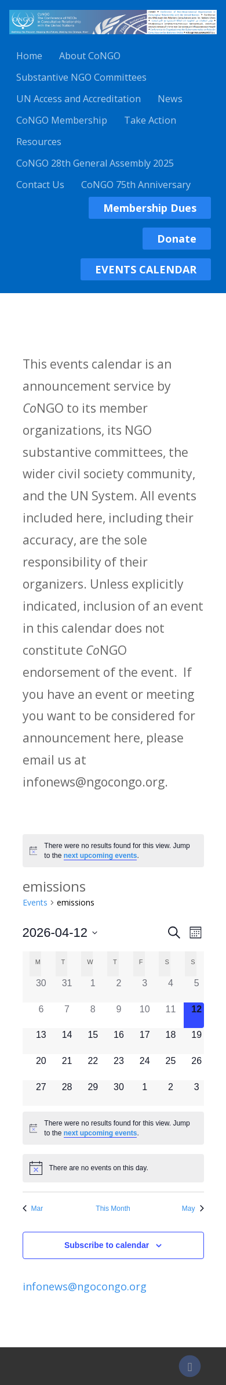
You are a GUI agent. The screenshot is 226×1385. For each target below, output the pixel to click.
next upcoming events (100, 856)
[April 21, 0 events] (67, 1067)
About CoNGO (90, 55)
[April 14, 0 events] (67, 1041)
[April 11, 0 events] (171, 1015)
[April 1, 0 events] (93, 989)
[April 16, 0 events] (119, 1041)
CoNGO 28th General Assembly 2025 (95, 163)
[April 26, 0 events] (197, 1067)
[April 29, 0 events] (93, 1093)
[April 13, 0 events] (41, 1041)
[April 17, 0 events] (145, 1041)
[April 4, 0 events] (171, 989)
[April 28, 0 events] (67, 1093)
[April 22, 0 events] (93, 1067)
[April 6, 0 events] (41, 1015)
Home (29, 55)
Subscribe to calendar (106, 1245)
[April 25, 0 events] (171, 1067)
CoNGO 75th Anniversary (136, 184)
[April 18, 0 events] (171, 1041)
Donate (176, 239)
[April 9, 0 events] (119, 1015)
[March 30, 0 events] (41, 989)
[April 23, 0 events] (119, 1067)
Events (35, 902)
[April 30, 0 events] (119, 1093)
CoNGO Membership (61, 120)
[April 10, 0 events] (145, 1015)
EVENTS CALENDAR (145, 269)
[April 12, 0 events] (197, 1015)
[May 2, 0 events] (171, 1093)
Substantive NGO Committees (81, 77)
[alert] (113, 850)
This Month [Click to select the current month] (113, 1208)
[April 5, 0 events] (197, 989)
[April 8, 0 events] (93, 1015)
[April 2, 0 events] (119, 989)
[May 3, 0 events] (197, 1093)
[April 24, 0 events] (145, 1067)
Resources (38, 141)
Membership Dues (149, 208)
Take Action (150, 120)
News (170, 98)
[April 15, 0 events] (93, 1041)
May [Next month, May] (193, 1208)
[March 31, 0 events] (67, 989)
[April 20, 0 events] (41, 1067)
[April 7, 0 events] (67, 1015)
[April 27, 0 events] (41, 1093)
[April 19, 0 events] (197, 1041)
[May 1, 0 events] (145, 1093)
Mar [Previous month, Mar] (33, 1208)
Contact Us (40, 184)
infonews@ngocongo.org (85, 1286)
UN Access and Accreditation (78, 98)
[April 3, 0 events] (145, 989)
